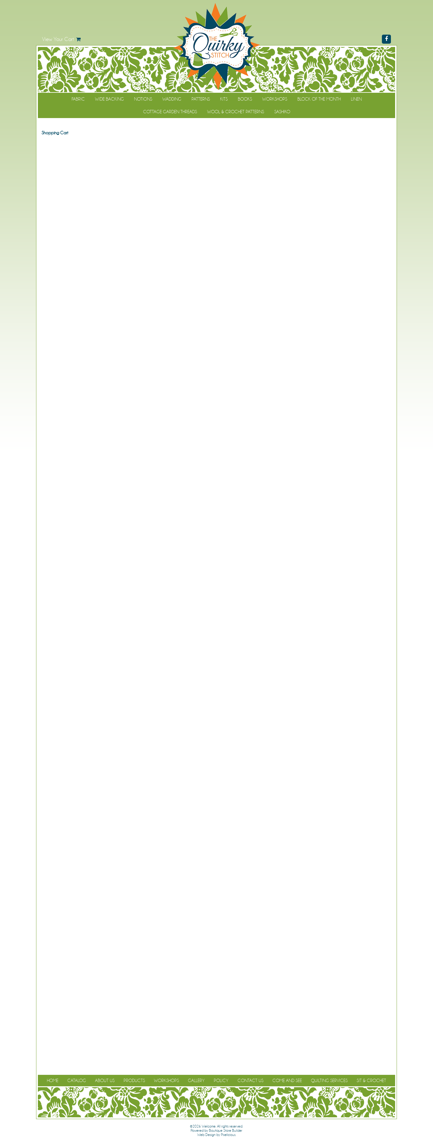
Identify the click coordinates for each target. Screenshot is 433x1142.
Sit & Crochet (371, 1080)
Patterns (201, 99)
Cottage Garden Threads (170, 111)
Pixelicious (228, 1135)
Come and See (287, 1080)
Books (245, 99)
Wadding (171, 99)
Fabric (78, 99)
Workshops (274, 99)
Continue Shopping (216, 144)
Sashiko (282, 111)
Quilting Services (329, 1080)
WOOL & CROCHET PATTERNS (235, 111)
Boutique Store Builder (225, 1130)
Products (134, 1080)
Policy (221, 1080)
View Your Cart (58, 39)
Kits (224, 99)
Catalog (76, 1080)
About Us (105, 1080)
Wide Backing (109, 99)
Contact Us (250, 1080)
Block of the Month (319, 99)
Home (52, 1080)
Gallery (196, 1080)
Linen (356, 99)
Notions (143, 99)
